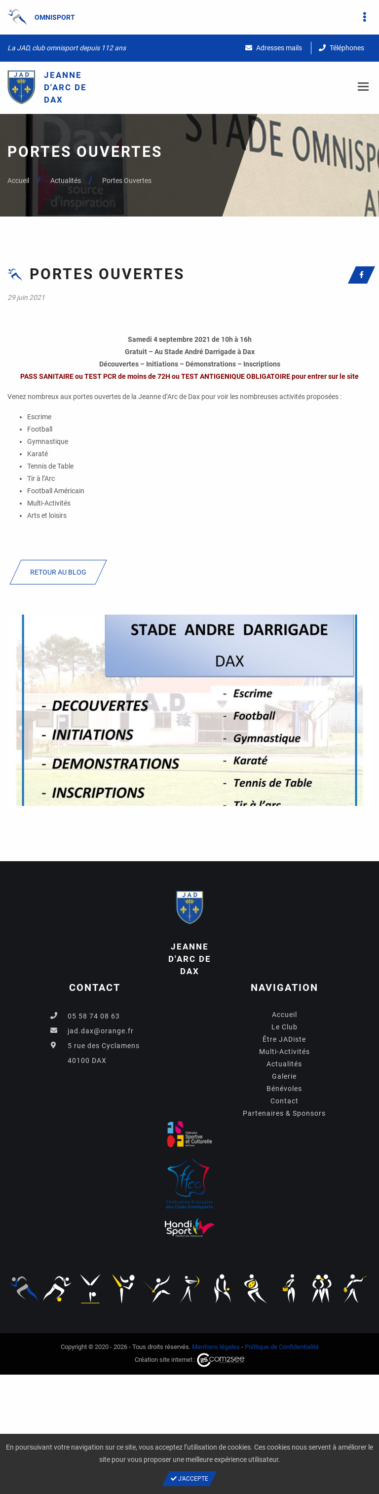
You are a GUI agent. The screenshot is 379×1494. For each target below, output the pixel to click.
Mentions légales (216, 1346)
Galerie (284, 1076)
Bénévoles (284, 1089)
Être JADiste (284, 1039)
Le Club (284, 1027)
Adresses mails (273, 48)
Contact (284, 1101)
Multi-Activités (284, 1052)
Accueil (18, 180)
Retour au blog (58, 572)
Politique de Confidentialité (282, 1346)
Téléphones (341, 48)
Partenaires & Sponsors (284, 1113)
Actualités (65, 180)
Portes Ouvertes (127, 180)
